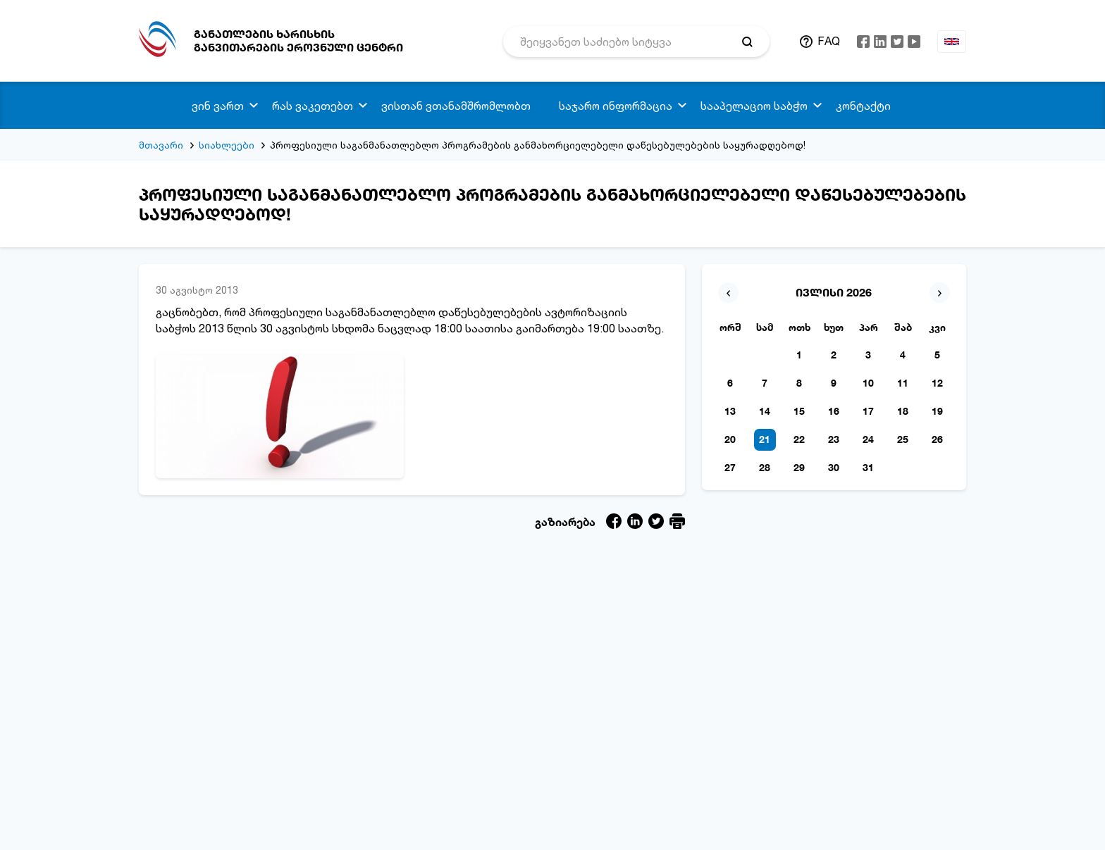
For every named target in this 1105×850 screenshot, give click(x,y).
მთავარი (161, 145)
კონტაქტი (863, 106)
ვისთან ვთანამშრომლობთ (456, 106)
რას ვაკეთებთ (312, 106)
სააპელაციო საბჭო (754, 106)
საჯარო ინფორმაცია (615, 106)
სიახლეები (226, 145)
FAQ (828, 41)
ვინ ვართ (218, 106)
